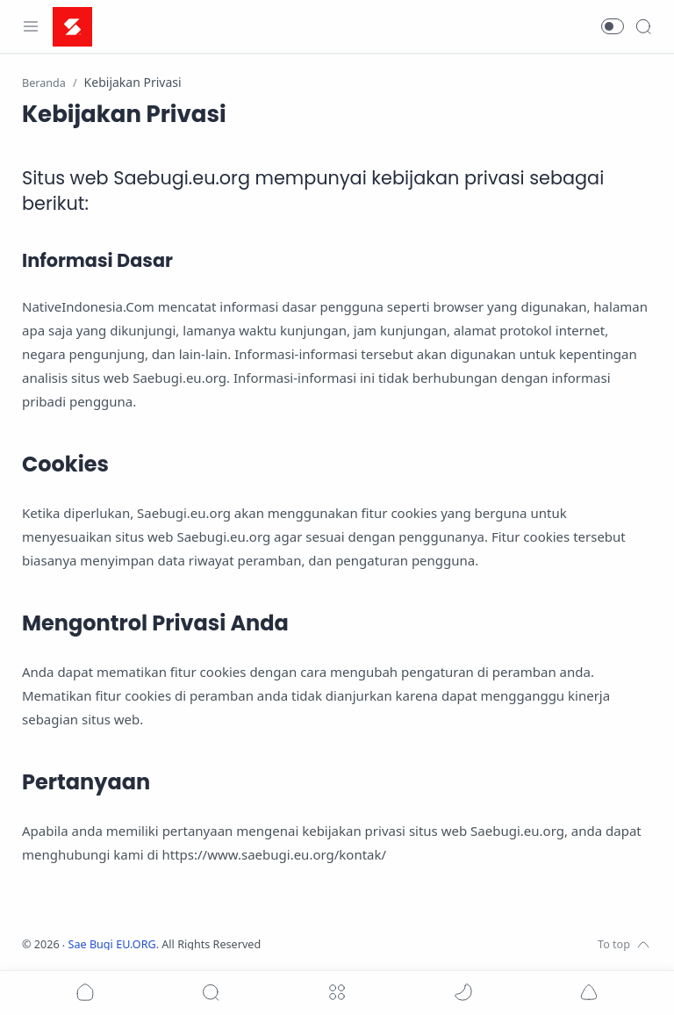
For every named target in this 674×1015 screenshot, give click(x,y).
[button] (612, 26)
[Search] (643, 26)
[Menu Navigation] (30, 26)
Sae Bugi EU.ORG (112, 944)
